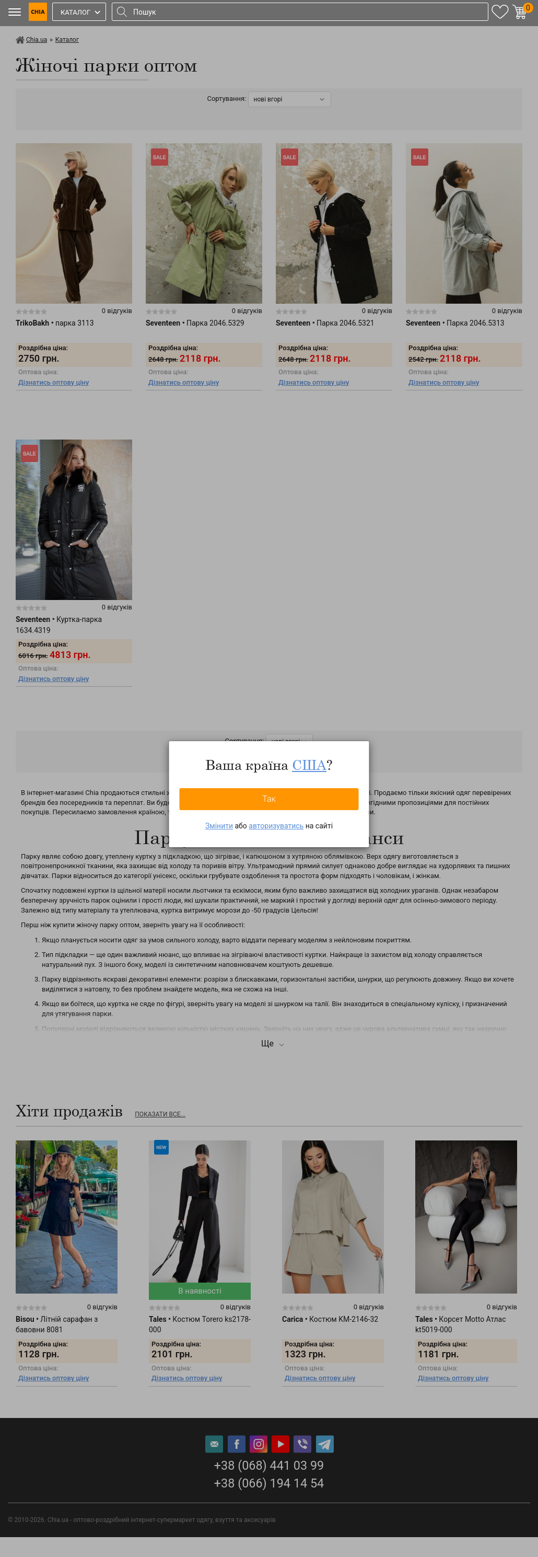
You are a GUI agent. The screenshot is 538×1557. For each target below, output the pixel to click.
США (309, 764)
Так (269, 799)
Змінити (219, 826)
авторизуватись (276, 826)
